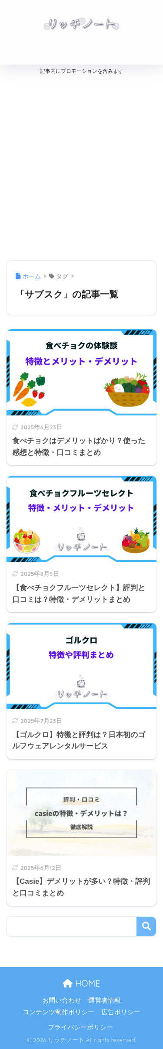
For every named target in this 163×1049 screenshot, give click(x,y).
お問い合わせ (61, 1000)
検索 (146, 926)
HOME (81, 983)
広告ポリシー (120, 1012)
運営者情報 (104, 1000)
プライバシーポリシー (80, 1027)
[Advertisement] (81, 165)
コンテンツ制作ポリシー (58, 1012)
